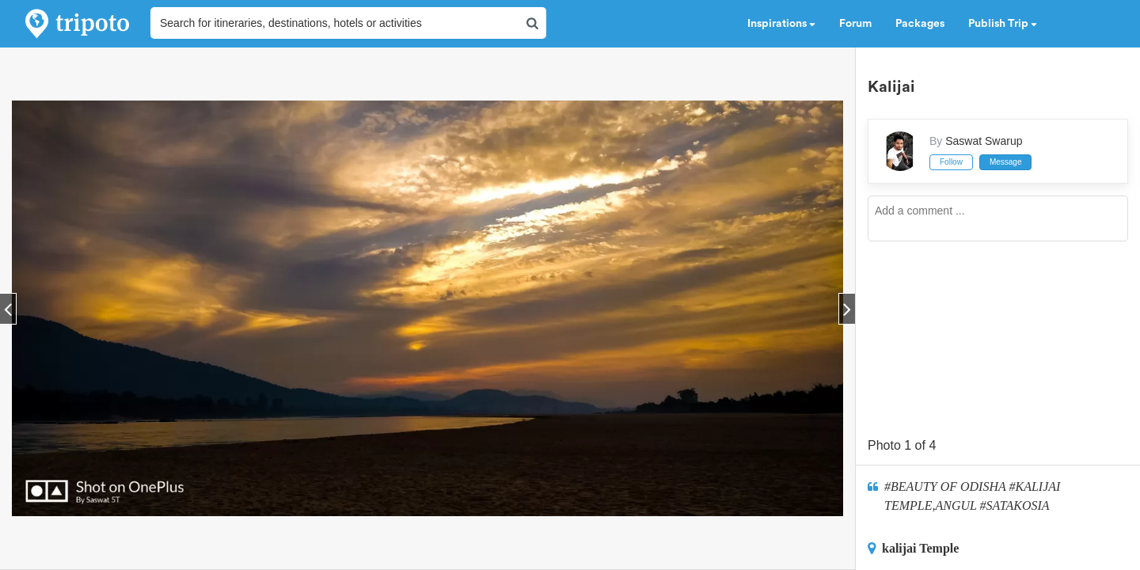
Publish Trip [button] (1002, 23)
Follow (951, 162)
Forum (855, 23)
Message (1006, 162)
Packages (919, 23)
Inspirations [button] (781, 23)
